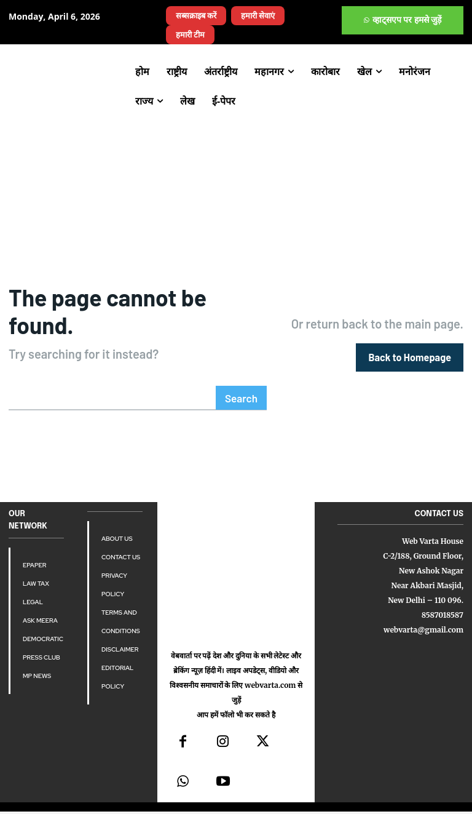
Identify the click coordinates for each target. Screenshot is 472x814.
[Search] (242, 369)
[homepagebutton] (410, 342)
